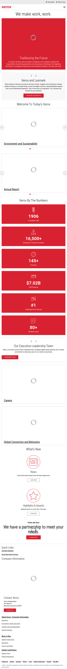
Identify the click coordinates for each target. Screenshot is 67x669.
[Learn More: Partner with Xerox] (33, 530)
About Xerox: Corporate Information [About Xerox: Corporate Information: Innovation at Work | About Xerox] (15, 617)
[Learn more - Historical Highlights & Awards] (33, 502)
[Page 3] (37, 148)
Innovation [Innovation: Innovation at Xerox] (5, 620)
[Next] (65, 128)
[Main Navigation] (64, 7)
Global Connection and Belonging (22, 442)
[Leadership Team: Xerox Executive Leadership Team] (10, 357)
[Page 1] (30, 148)
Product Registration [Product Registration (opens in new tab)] (8, 656)
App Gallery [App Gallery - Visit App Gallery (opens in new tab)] (5, 643)
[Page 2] (33, 148)
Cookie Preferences (39, 661)
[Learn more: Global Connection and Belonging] (33, 425)
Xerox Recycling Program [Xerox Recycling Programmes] (10, 554)
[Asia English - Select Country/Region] (50, 2)
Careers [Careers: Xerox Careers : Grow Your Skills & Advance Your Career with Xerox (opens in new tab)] (12, 661)
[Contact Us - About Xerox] (33, 588)
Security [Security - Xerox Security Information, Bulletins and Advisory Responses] (49, 661)
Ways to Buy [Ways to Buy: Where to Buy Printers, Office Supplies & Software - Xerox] (6, 636)
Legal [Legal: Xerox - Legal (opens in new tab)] (30, 661)
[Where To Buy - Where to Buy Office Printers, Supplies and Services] (60, 2)
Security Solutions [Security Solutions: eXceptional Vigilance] (7, 630)
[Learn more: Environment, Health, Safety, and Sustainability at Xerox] (33, 127)
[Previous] (2, 128)
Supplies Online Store (8, 640)
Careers (8, 400)
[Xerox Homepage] (7, 7)
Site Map (55, 661)
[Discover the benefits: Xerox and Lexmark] (33, 96)
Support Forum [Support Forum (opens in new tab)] (6, 653)
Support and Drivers (9, 650)
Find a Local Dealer (7, 646)
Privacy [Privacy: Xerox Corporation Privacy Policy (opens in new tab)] (25, 661)
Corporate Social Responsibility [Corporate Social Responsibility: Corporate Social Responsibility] (11, 627)
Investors (18, 661)
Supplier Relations (7, 551)
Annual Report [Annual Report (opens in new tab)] (11, 189)
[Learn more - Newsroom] (33, 468)
